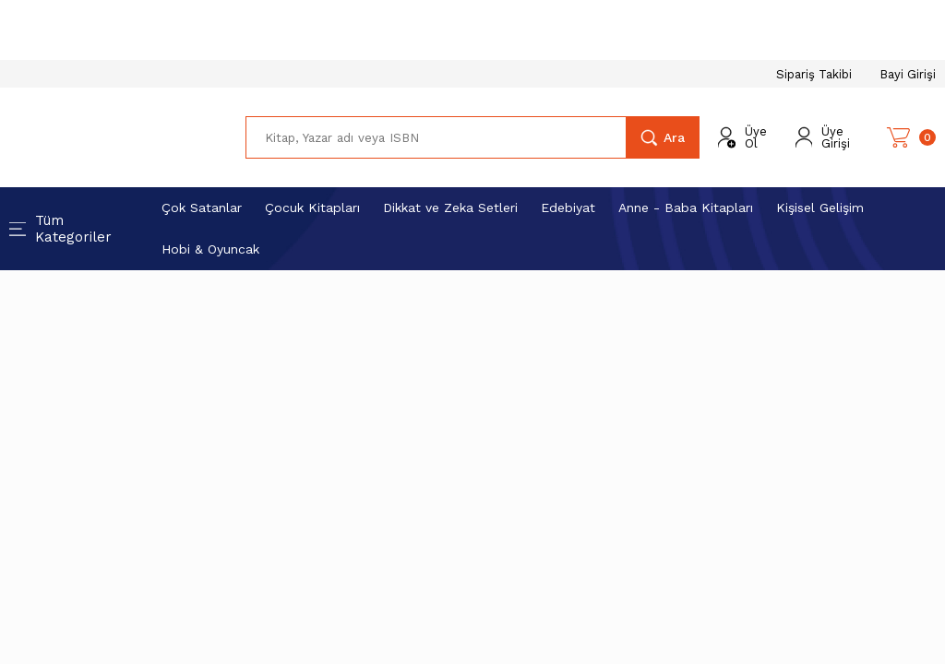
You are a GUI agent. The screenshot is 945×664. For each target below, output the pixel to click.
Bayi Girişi (907, 74)
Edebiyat (568, 207)
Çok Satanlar (201, 207)
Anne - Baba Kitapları (685, 207)
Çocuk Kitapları (312, 207)
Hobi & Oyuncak (210, 249)
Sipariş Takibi (814, 74)
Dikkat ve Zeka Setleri (450, 207)
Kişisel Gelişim (820, 207)
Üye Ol (756, 137)
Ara (674, 137)
